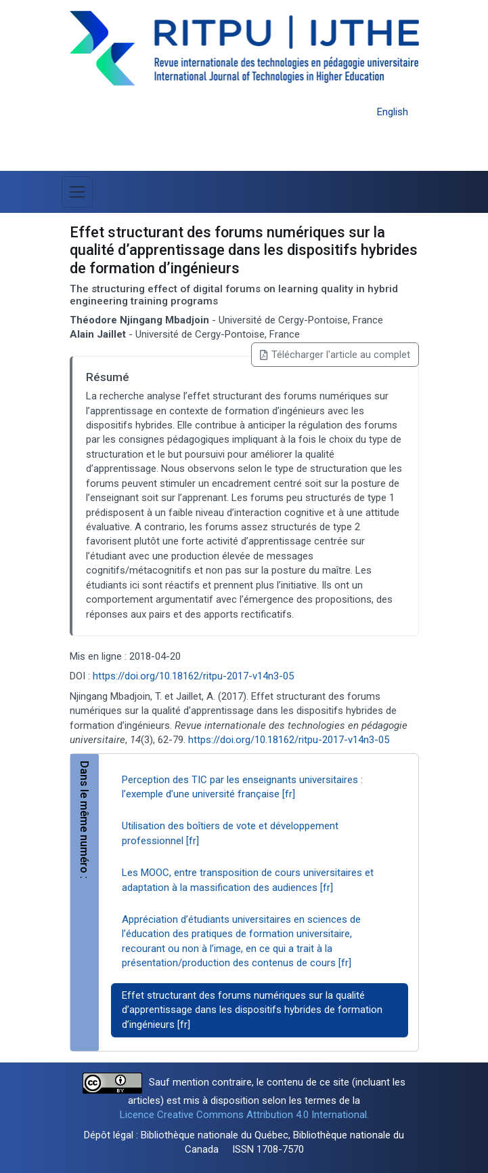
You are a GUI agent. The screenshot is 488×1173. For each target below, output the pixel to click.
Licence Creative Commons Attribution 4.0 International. (244, 1115)
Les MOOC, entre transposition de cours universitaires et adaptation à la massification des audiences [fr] (248, 880)
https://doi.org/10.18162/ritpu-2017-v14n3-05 (193, 676)
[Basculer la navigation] (77, 191)
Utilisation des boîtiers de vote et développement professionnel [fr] (230, 833)
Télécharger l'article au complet (334, 355)
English (392, 112)
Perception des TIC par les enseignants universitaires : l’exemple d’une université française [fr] (242, 787)
